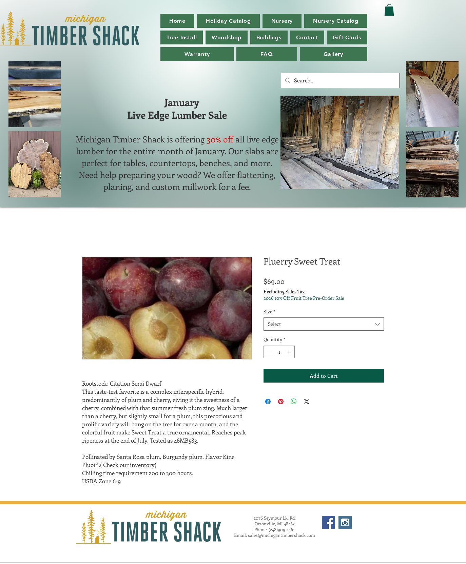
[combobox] (324, 324)
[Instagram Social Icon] (345, 522)
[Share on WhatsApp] (294, 401)
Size (269, 311)
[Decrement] (269, 352)
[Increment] (289, 352)
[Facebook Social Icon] (328, 522)
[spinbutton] (279, 352)
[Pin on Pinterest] (281, 401)
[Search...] (339, 80)
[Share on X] (307, 401)
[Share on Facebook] (268, 401)
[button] (335, 21)
